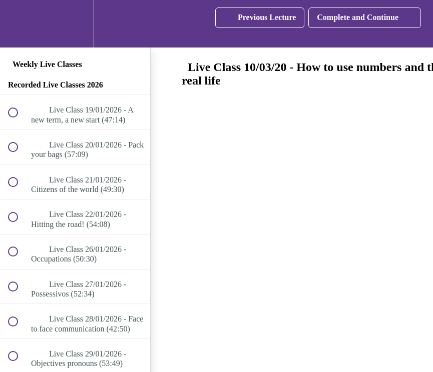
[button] (18, 24)
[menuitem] (75, 24)
